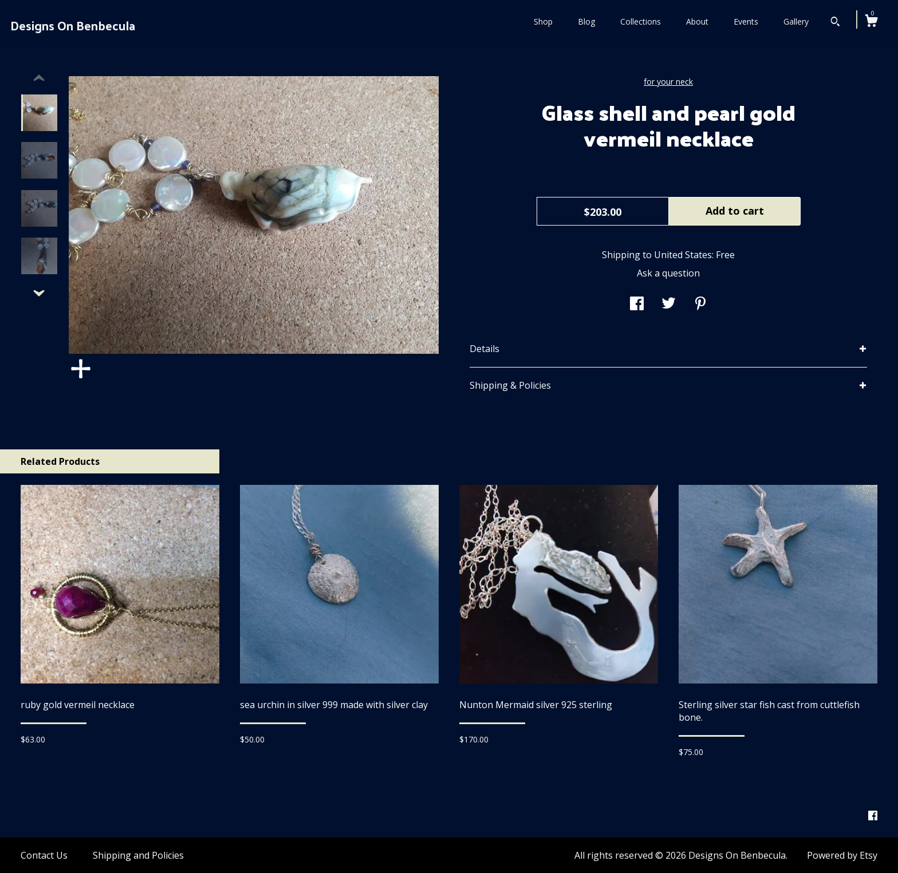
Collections (640, 21)
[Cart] (871, 22)
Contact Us (44, 855)
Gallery (796, 21)
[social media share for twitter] (668, 304)
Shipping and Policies (138, 855)
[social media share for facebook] (637, 304)
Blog (586, 21)
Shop (543, 21)
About (697, 21)
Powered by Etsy (842, 855)
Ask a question (668, 273)
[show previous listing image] (39, 78)
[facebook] (872, 815)
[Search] (835, 23)
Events (746, 21)
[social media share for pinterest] (700, 304)
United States (683, 254)
